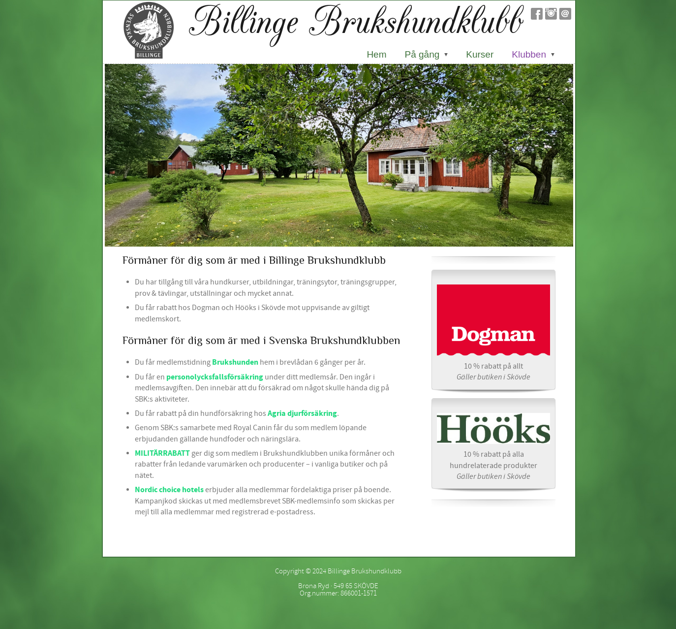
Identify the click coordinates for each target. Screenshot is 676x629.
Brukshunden (235, 362)
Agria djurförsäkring (302, 413)
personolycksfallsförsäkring (214, 377)
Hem (376, 54)
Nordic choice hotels (169, 489)
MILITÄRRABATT (162, 453)
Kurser (479, 54)
